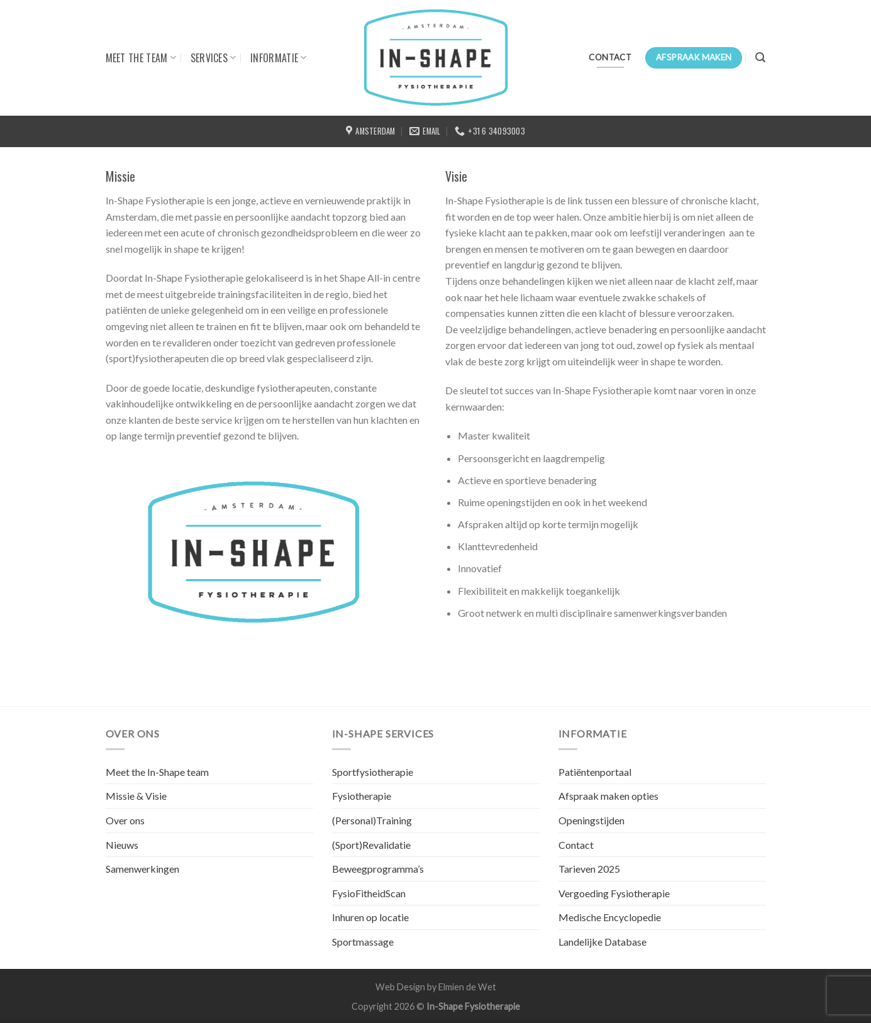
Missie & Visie (136, 796)
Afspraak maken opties (608, 796)
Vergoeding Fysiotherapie (614, 893)
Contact (576, 845)
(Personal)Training (372, 820)
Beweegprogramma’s (378, 869)
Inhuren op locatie (370, 917)
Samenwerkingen (142, 869)
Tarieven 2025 (589, 869)
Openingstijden (591, 820)
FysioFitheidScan (369, 893)
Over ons (125, 820)
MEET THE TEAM (141, 57)
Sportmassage (363, 942)
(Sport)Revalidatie (371, 845)
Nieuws (122, 845)
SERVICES (213, 57)
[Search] (760, 57)
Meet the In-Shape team (157, 772)
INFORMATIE (278, 57)
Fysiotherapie (361, 796)
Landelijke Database (602, 942)
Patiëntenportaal (594, 772)
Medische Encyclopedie (609, 917)
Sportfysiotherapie (372, 772)
